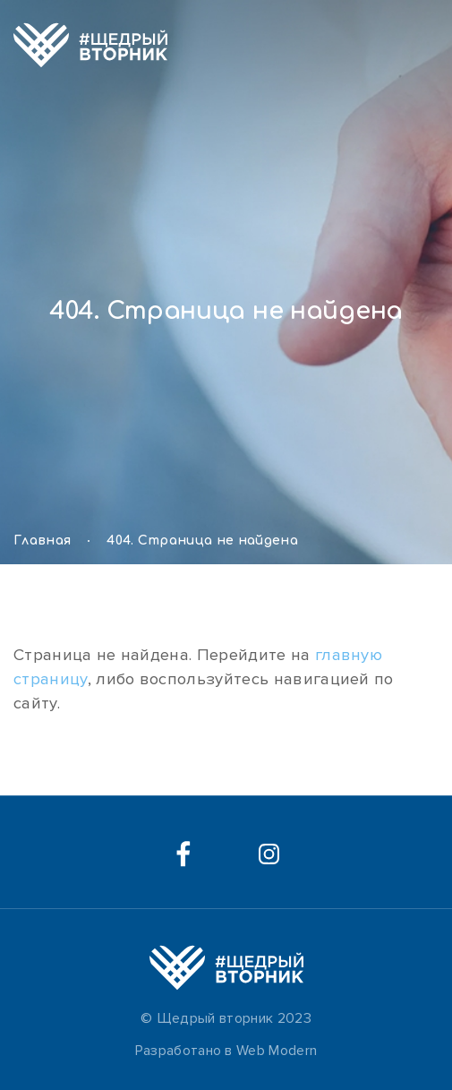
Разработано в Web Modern (226, 1051)
